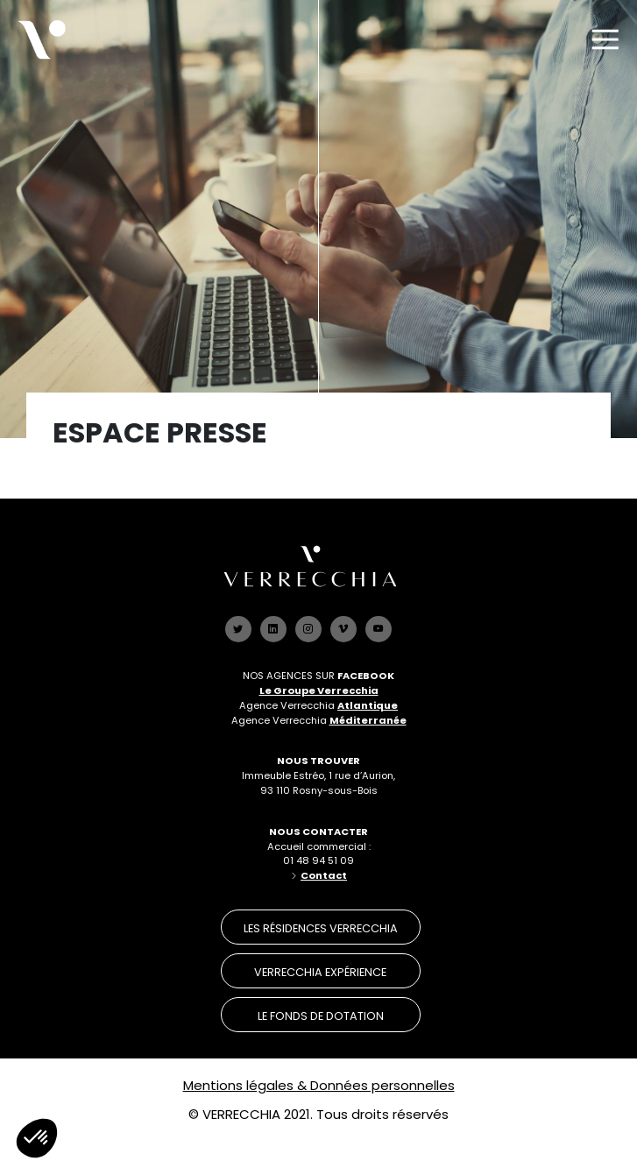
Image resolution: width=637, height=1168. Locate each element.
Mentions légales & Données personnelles (319, 1085)
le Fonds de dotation (321, 1016)
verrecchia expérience (320, 972)
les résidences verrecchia (321, 928)
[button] (37, 1138)
